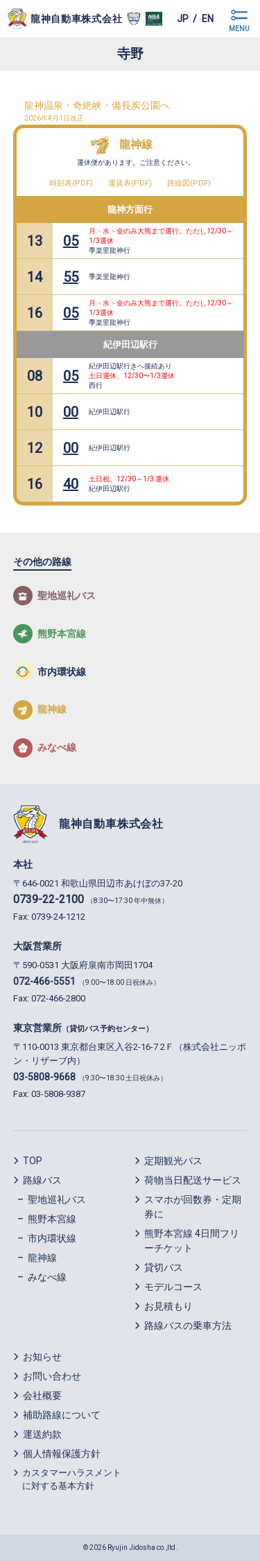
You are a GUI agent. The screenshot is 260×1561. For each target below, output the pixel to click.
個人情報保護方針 (62, 1453)
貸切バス (163, 1267)
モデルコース (173, 1286)
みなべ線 (47, 1277)
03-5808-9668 (44, 1076)
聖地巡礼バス (57, 1199)
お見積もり (168, 1306)
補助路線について (62, 1414)
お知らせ (42, 1356)
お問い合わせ (52, 1376)
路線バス (42, 1180)
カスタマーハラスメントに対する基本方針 (71, 1480)
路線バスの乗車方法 (188, 1325)
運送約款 (42, 1434)
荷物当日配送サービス (192, 1180)
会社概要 (42, 1395)
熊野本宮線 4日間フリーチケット (191, 1241)
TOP (32, 1160)
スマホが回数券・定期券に (192, 1207)
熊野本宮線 (52, 1218)
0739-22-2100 (48, 899)
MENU (239, 29)
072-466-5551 (44, 981)
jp (183, 18)
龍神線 (136, 144)
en (208, 18)
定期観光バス (173, 1160)
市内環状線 (52, 1238)
